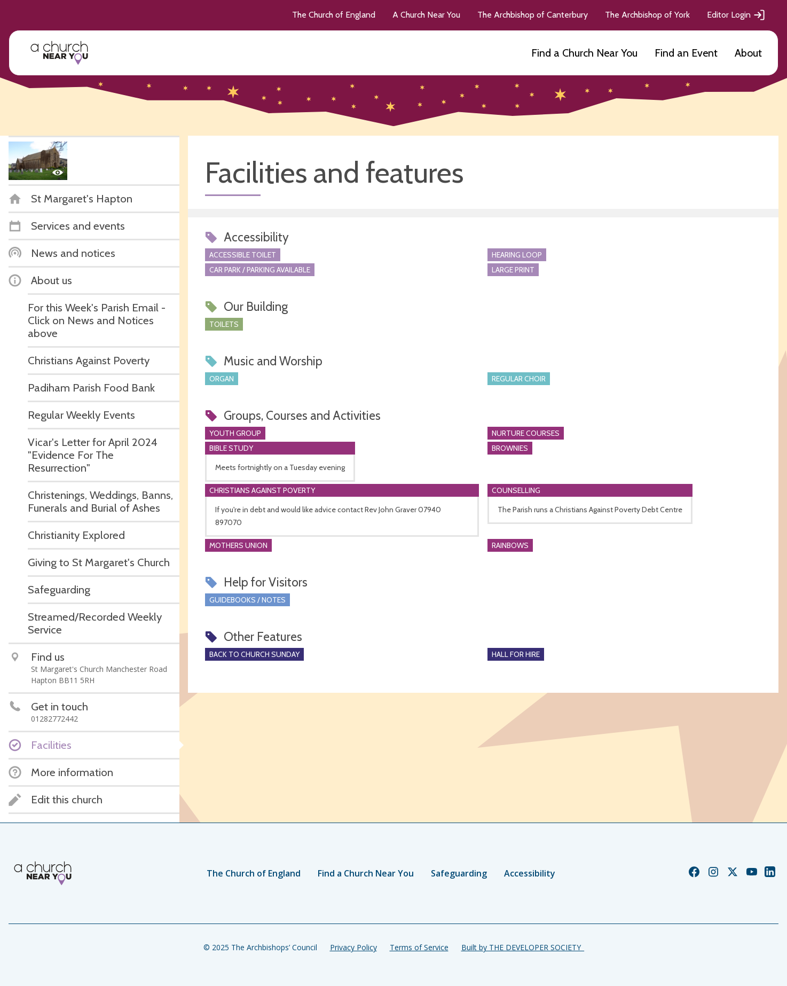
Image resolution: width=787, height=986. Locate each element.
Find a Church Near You (584, 52)
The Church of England (333, 15)
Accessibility (529, 873)
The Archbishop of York (647, 15)
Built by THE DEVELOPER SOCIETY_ (522, 947)
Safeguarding (459, 873)
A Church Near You (426, 15)
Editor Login (736, 15)
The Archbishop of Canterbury (532, 15)
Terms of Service (419, 947)
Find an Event (686, 52)
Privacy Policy (353, 947)
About (748, 52)
